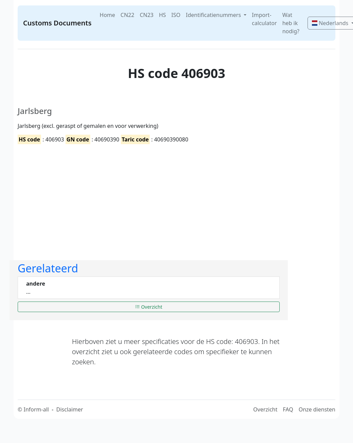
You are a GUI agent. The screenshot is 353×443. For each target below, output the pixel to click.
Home (107, 15)
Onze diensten (317, 409)
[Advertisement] (115, 196)
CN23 (147, 15)
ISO (176, 15)
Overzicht (148, 307)
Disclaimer (69, 409)
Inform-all (36, 409)
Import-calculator (264, 19)
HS (162, 15)
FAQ (288, 409)
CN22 (127, 15)
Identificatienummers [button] (214, 15)
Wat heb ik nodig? (290, 23)
